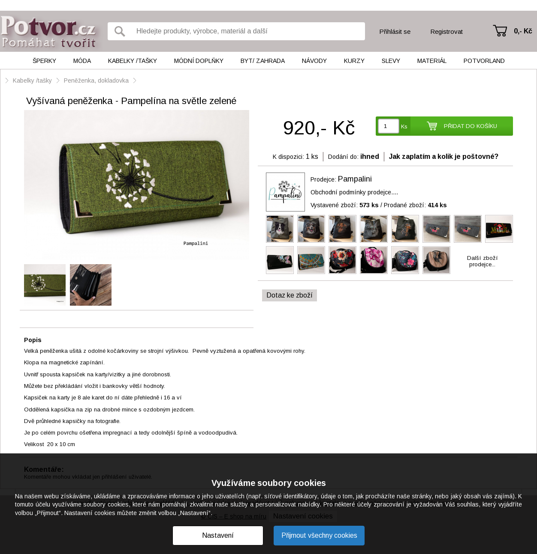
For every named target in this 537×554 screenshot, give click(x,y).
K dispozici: (288, 156)
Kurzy (354, 60)
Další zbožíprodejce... (482, 261)
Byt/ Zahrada (263, 60)
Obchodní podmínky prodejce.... (354, 192)
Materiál (431, 60)
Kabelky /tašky (132, 60)
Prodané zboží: (415, 205)
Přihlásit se (394, 31)
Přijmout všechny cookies (319, 535)
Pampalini (355, 179)
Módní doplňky (198, 60)
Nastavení (218, 535)
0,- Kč (523, 31)
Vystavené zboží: (345, 205)
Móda (82, 60)
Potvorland (484, 60)
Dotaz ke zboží (289, 295)
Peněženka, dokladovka (96, 80)
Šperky (44, 60)
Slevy (391, 60)
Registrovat (446, 31)
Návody (314, 60)
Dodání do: (343, 156)
